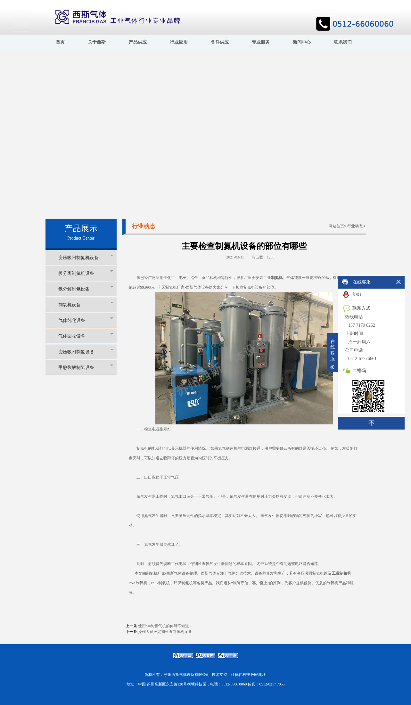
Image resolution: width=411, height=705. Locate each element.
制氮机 (277, 277)
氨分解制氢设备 (85, 288)
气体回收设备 (85, 336)
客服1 (352, 294)
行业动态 (355, 226)
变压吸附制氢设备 (85, 351)
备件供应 (220, 42)
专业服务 (261, 42)
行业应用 (179, 42)
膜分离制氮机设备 (85, 273)
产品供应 (138, 42)
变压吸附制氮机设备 (85, 257)
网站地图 (259, 674)
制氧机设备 (85, 304)
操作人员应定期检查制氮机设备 (165, 631)
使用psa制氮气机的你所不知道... (165, 626)
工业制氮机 (341, 573)
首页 (60, 42)
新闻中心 (302, 42)
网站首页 (336, 226)
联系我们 (343, 42)
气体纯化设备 (85, 320)
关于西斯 (97, 42)
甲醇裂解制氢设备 (85, 367)
